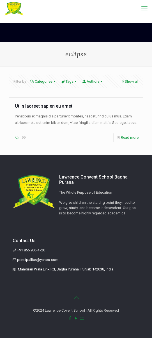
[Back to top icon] (76, 298)
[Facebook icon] (70, 318)
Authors (92, 81)
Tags (69, 81)
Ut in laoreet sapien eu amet (43, 106)
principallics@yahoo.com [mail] (37, 260)
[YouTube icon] (76, 318)
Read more (130, 137)
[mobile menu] (144, 8)
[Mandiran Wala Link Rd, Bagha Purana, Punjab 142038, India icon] (82, 318)
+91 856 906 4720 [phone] (31, 250)
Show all (130, 81)
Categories (43, 81)
